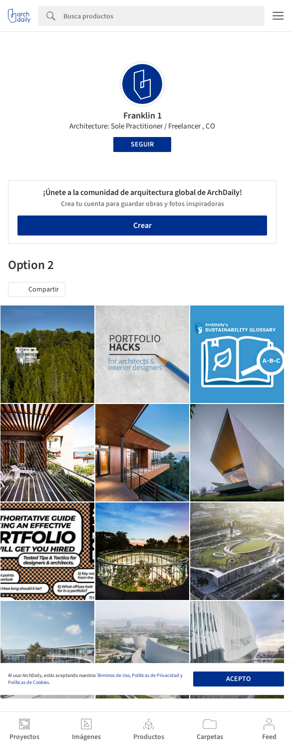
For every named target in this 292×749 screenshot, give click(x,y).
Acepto (238, 679)
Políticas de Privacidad (155, 675)
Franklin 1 (142, 116)
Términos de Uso (113, 675)
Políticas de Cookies (28, 682)
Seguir (142, 145)
